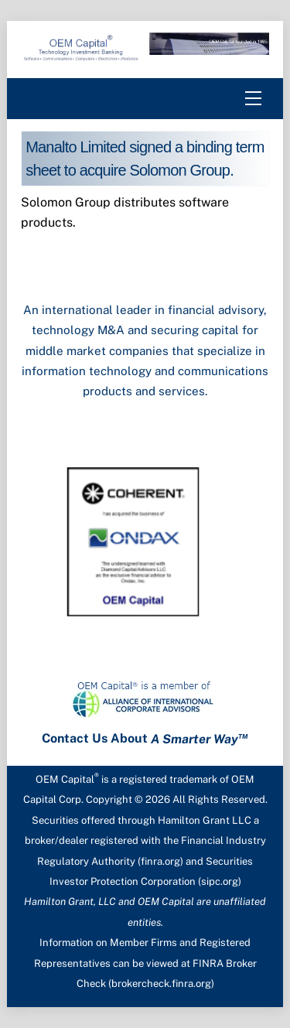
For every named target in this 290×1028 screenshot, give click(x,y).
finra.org (160, 861)
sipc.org (219, 881)
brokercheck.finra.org (161, 983)
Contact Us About (145, 739)
